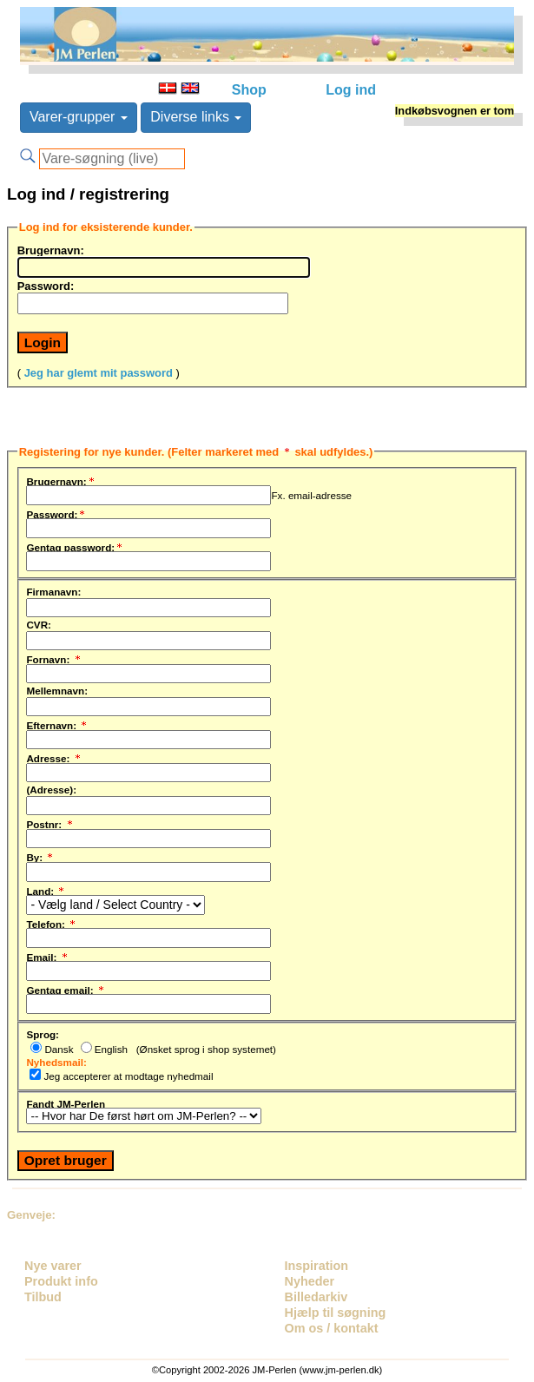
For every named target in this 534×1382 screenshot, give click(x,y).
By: (40, 855)
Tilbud (43, 1297)
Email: (47, 955)
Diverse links (195, 116)
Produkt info (61, 1281)
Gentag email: (65, 988)
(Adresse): (51, 789)
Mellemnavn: (57, 690)
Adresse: (54, 756)
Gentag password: (75, 545)
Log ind (351, 89)
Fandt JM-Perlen (65, 1103)
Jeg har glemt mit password (98, 372)
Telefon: (51, 922)
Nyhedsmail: (56, 1061)
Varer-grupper (79, 116)
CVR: (38, 624)
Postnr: (50, 822)
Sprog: (42, 1034)
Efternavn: (57, 723)
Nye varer (53, 1266)
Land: (46, 889)
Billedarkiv (316, 1297)
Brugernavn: (50, 249)
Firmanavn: (53, 591)
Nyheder (310, 1281)
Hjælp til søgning (335, 1312)
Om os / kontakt (332, 1328)
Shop (249, 89)
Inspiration (317, 1266)
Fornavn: (54, 657)
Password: (46, 285)
